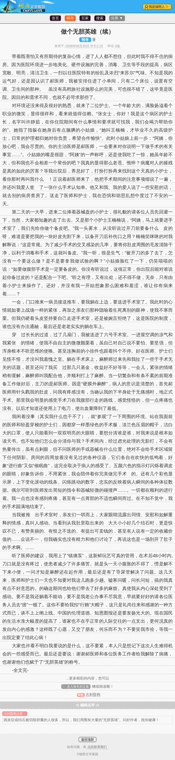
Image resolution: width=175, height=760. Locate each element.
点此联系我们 (97, 747)
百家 (85, 18)
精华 (70, 18)
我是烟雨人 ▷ (159, 6)
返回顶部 (87, 739)
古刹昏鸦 (93, 695)
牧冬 (85, 40)
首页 (55, 18)
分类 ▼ (117, 18)
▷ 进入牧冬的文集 (76, 686)
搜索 (99, 18)
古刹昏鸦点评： (15, 713)
